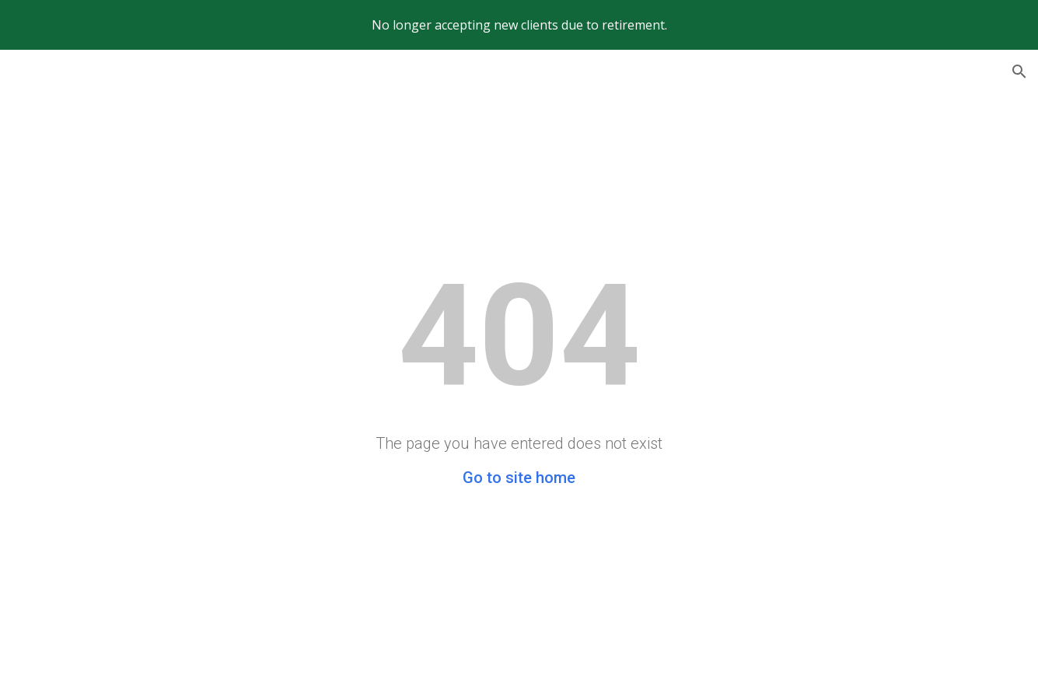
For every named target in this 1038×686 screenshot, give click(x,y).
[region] (519, 25)
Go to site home (519, 477)
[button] (1019, 71)
